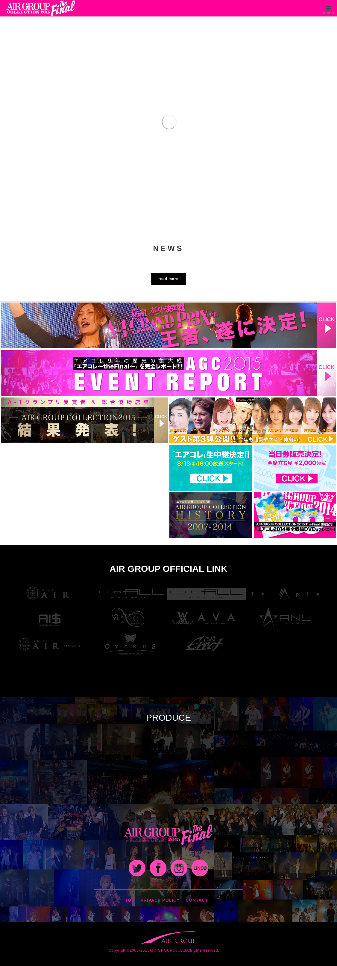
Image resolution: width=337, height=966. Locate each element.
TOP (130, 900)
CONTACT (197, 900)
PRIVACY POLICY (160, 900)
